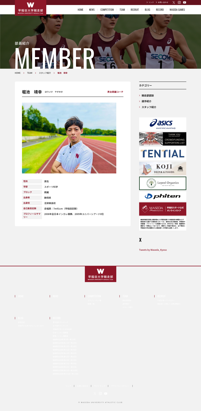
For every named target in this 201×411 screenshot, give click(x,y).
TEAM (122, 9)
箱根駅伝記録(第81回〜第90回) (65, 367)
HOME (80, 9)
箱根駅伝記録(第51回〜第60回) (65, 356)
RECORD (160, 9)
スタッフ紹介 (149, 107)
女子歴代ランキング (60, 325)
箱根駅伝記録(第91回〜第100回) (65, 370)
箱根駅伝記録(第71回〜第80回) (65, 363)
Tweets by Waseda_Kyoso (153, 249)
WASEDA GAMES (177, 9)
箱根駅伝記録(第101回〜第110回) (66, 374)
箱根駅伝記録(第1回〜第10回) (64, 339)
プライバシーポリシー (120, 386)
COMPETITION (107, 9)
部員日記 (21, 322)
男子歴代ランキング (60, 322)
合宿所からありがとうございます (31, 325)
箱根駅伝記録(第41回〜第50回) (65, 353)
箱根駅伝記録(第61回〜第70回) (65, 360)
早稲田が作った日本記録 (62, 329)
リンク (151, 2)
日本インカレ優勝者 (60, 332)
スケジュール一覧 (94, 300)
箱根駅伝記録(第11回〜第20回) (65, 343)
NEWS (92, 9)
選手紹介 (146, 101)
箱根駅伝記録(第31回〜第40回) (65, 349)
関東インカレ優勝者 (60, 336)
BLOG (147, 9)
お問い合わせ (163, 2)
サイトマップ (99, 386)
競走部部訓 (148, 95)
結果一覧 (91, 304)
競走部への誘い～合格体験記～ (169, 304)
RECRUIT (135, 9)
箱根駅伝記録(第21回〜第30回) (65, 346)
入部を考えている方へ (165, 300)
